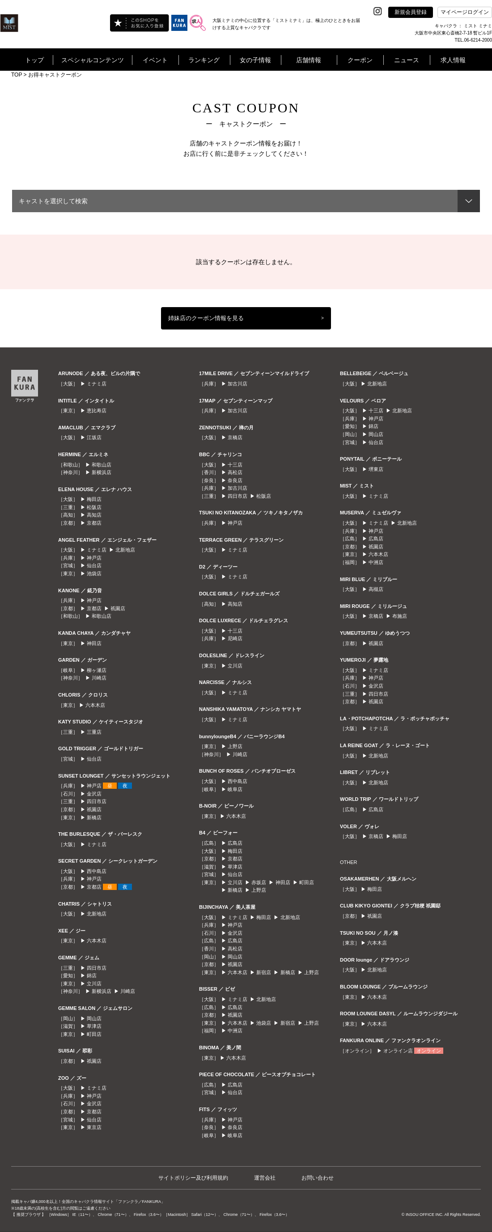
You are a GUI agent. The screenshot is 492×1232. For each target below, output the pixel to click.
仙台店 (94, 565)
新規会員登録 (410, 12)
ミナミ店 (96, 383)
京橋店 (235, 437)
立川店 (94, 983)
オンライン (428, 1050)
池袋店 (94, 573)
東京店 (94, 1127)
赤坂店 (258, 882)
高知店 (94, 515)
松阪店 (94, 507)
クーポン (360, 60)
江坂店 (94, 437)
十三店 (235, 464)
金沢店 (94, 793)
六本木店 (95, 705)
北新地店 (125, 549)
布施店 (399, 616)
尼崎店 (235, 638)
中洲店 (235, 1030)
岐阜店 (235, 789)
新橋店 (94, 817)
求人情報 (453, 60)
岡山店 (94, 1018)
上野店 (235, 746)
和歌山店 (101, 464)
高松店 (235, 472)
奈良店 (235, 480)
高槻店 (376, 589)
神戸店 (94, 557)
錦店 (92, 975)
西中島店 (96, 871)
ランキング (204, 60)
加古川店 (237, 383)
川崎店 (99, 677)
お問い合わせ (317, 1178)
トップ (34, 60)
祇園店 (117, 608)
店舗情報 (308, 60)
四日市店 (96, 801)
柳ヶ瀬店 (96, 670)
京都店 (94, 523)
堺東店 (376, 469)
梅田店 (94, 499)
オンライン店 (398, 1050)
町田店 (94, 1034)
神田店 (94, 643)
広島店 (235, 843)
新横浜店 (101, 472)
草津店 (94, 1026)
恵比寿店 (96, 410)
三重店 (94, 732)
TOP (16, 75)
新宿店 (263, 972)
